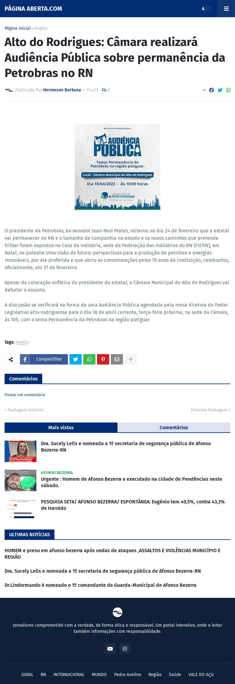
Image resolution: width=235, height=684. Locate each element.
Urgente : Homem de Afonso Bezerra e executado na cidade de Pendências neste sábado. (131, 482)
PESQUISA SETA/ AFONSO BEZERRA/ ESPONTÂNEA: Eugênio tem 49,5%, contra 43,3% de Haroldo (133, 505)
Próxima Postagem (209, 410)
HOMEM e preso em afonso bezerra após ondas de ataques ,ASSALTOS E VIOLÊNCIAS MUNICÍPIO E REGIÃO (112, 554)
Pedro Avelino (127, 674)
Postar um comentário (25, 394)
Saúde (175, 674)
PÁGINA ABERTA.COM (33, 8)
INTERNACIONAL (69, 674)
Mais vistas (61, 427)
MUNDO (99, 674)
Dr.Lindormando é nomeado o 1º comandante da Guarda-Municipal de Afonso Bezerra (100, 585)
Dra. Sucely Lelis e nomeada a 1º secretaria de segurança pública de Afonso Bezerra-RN (126, 447)
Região (40, 28)
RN (43, 674)
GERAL (27, 674)
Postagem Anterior (26, 410)
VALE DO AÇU (201, 674)
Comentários (174, 427)
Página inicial (18, 28)
